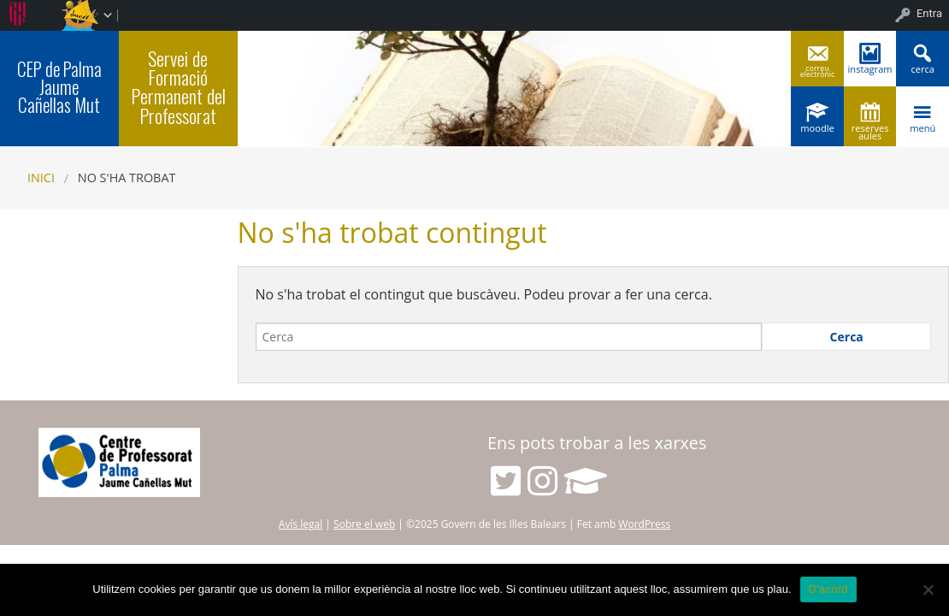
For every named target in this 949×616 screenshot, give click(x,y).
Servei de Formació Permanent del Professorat (178, 86)
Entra (929, 13)
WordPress (644, 524)
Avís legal (300, 524)
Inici (41, 177)
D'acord (828, 589)
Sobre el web (364, 524)
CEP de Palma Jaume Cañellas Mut (59, 87)
